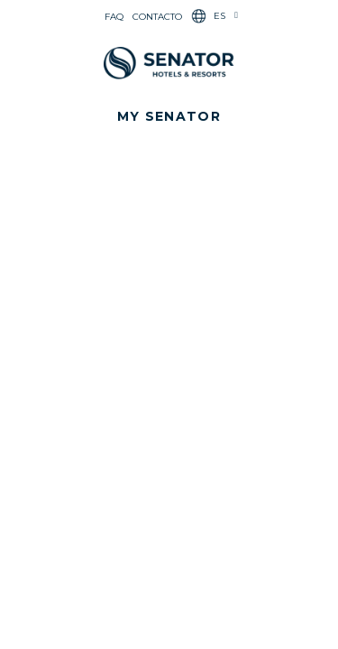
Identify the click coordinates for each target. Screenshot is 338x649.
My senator (169, 116)
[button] (169, 116)
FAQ (114, 17)
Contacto (157, 17)
